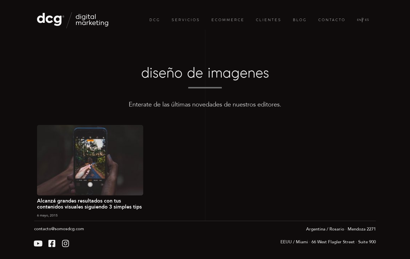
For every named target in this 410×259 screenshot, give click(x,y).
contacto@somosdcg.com (59, 228)
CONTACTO (332, 20)
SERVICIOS (186, 20)
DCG (154, 20)
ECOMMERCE (228, 20)
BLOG (300, 20)
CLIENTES (269, 20)
